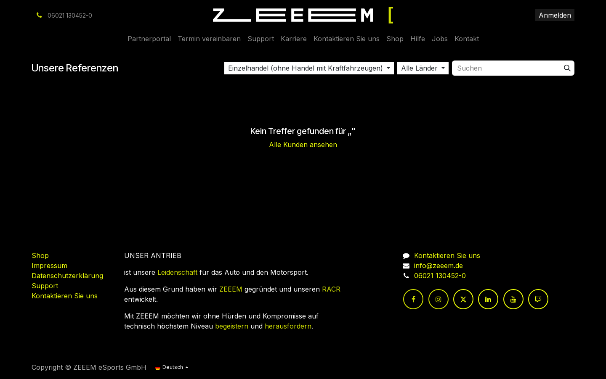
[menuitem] (149, 38)
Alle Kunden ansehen (303, 144)
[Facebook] (413, 299)
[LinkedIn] (488, 299)
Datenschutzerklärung (67, 275)
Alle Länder (419, 68)
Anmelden (555, 15)
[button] (309, 68)
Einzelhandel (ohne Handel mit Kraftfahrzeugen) (305, 68)
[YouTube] (513, 299)
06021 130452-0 (440, 275)
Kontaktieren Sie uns (65, 296)
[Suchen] (567, 68)
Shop (40, 255)
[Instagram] (438, 299)
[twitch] (538, 299)
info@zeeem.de (438, 265)
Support (45, 286)
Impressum (49, 265)
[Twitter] (463, 299)
